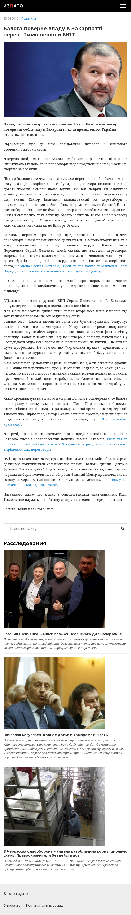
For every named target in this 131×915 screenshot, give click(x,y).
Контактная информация (46, 905)
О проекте (12, 905)
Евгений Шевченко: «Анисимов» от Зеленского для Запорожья (63, 633)
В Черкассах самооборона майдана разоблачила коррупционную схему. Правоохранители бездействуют (65, 853)
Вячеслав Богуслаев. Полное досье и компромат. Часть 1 (57, 734)
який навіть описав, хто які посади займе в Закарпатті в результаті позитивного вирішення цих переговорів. (65, 444)
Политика (28, 18)
